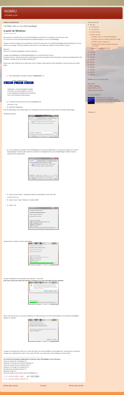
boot (10, 379)
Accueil (43, 386)
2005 (91, 69)
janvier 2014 (95, 34)
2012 (91, 54)
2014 (91, 25)
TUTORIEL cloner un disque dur (100, 41)
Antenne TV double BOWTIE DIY (100, 48)
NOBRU (10, 11)
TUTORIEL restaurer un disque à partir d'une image (105, 39)
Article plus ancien (76, 386)
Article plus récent (10, 386)
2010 (91, 59)
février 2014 (94, 32)
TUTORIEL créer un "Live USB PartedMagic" (104, 36)
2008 (91, 62)
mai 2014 (94, 27)
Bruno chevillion (95, 86)
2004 (91, 72)
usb (27, 379)
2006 (91, 67)
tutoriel (17, 379)
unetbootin (22, 379)
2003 (91, 75)
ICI (13, 39)
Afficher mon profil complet (95, 90)
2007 (91, 64)
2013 (91, 52)
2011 (91, 57)
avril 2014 (94, 29)
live (13, 379)
